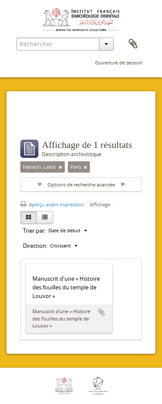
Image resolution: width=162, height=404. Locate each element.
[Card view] (28, 217)
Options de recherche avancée (81, 184)
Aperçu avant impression (52, 204)
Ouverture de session (119, 62)
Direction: (35, 246)
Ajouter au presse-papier (101, 312)
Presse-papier (133, 44)
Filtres (39, 122)
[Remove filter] (60, 167)
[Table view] (44, 217)
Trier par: (34, 230)
